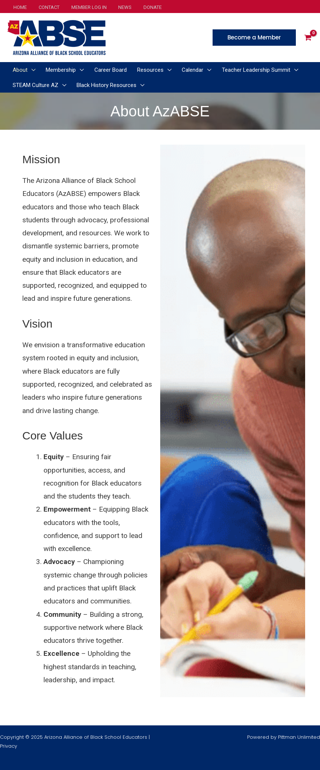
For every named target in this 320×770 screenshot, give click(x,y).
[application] (30, 70)
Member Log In (83, 7)
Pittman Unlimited (299, 737)
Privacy (8, 746)
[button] (254, 37)
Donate (143, 7)
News (117, 7)
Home (19, 7)
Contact (45, 7)
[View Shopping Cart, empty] (308, 37)
